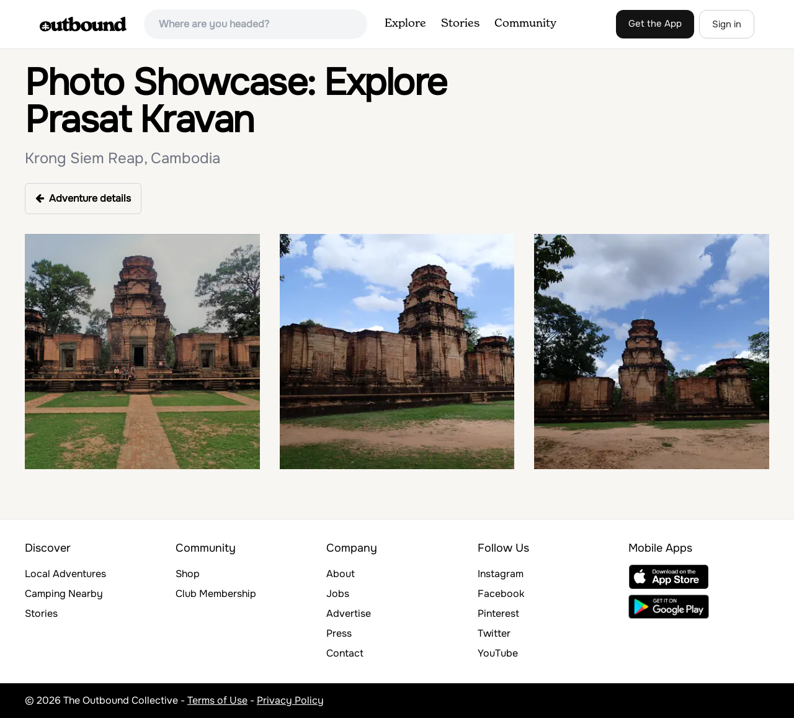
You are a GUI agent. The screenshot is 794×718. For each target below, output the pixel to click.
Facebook (501, 593)
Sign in (726, 24)
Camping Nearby (64, 593)
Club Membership (216, 593)
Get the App (655, 23)
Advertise (348, 613)
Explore (405, 23)
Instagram (501, 573)
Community (525, 23)
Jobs (337, 593)
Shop (188, 573)
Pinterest (498, 613)
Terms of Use (217, 700)
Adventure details (83, 198)
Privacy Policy (290, 700)
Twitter (494, 633)
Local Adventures (65, 573)
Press (339, 633)
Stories (460, 23)
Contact (345, 653)
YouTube (498, 653)
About (340, 573)
